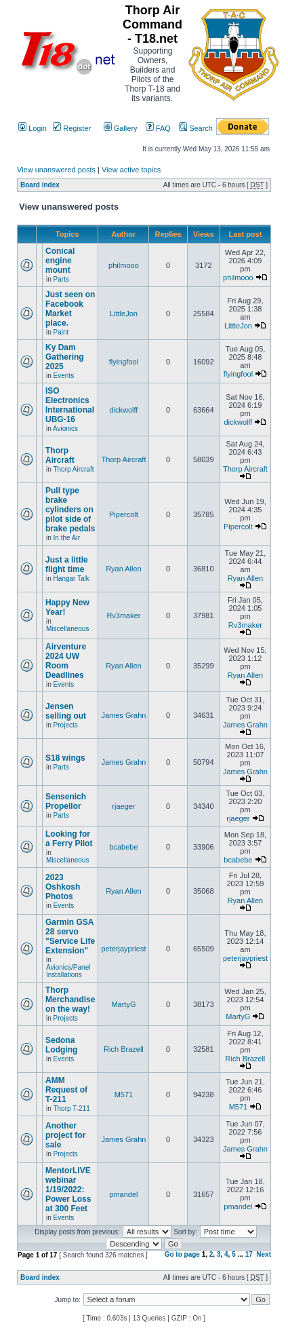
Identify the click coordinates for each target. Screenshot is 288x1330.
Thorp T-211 (71, 1108)
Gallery (121, 128)
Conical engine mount (60, 260)
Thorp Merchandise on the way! (70, 999)
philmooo (123, 265)
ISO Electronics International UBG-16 (69, 405)
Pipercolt (123, 514)
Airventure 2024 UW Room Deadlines (65, 661)
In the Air (67, 538)
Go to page (182, 1254)
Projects (66, 725)
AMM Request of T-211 (66, 1090)
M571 (124, 1094)
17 (249, 1254)
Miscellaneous (67, 628)
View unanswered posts (56, 170)
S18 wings (65, 758)
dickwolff (123, 410)
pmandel (123, 1194)
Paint (61, 332)
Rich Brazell (124, 1049)
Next (263, 1254)
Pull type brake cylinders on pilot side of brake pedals (70, 509)
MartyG (123, 1004)
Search (196, 128)
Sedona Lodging (61, 1045)
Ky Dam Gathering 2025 (64, 357)
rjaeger (123, 806)
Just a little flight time (66, 564)
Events (64, 375)
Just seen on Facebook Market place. (70, 309)
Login (32, 128)
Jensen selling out (65, 711)
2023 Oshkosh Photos (62, 887)
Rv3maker (123, 615)
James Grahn (123, 715)
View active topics (131, 170)
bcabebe (123, 847)
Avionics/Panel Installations (68, 971)
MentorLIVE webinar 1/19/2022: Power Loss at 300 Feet (68, 1189)
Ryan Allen (124, 569)
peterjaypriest (123, 949)
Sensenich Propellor (65, 801)
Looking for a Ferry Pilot (68, 838)
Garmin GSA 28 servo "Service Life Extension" (70, 936)
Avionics (65, 428)
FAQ (158, 128)
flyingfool (123, 362)
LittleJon (124, 313)
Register (72, 128)
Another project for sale (65, 1135)
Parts (61, 279)
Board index (40, 185)
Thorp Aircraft (60, 455)
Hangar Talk (71, 578)
